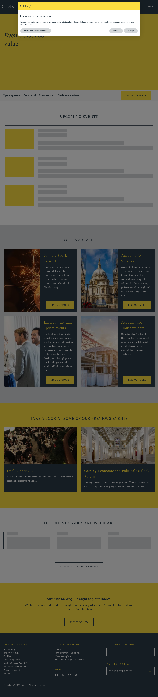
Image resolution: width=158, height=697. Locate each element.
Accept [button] (131, 31)
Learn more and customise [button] (35, 31)
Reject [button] (116, 31)
